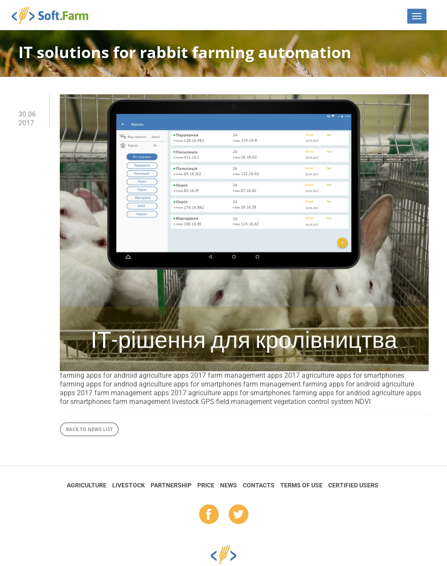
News (228, 485)
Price (205, 485)
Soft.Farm (55, 15)
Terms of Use (301, 485)
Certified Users (353, 485)
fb (209, 514)
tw (238, 514)
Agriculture (87, 485)
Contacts (259, 485)
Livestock (128, 485)
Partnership (171, 485)
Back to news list (89, 429)
